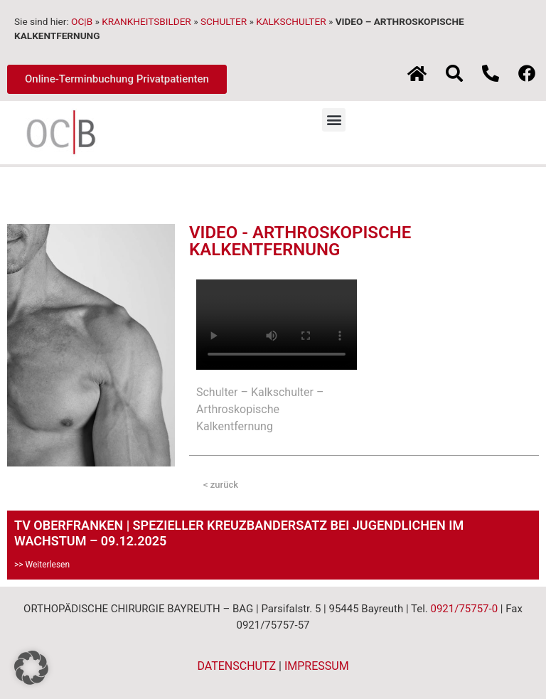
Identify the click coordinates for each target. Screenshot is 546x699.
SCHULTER (223, 21)
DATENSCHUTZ (236, 666)
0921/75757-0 (464, 608)
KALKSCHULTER (291, 21)
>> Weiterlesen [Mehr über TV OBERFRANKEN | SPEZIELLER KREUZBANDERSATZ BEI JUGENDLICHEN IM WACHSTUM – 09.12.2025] (42, 565)
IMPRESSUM (316, 666)
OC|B (81, 21)
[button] (334, 120)
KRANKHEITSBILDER (146, 21)
